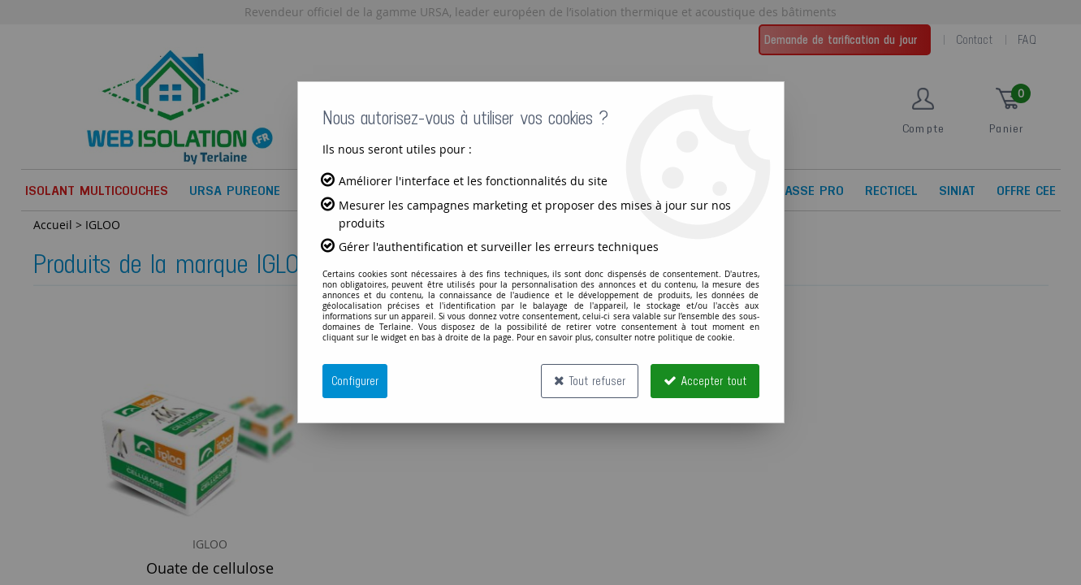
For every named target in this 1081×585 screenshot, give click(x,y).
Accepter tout (705, 380)
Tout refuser (589, 380)
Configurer (354, 380)
